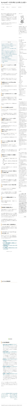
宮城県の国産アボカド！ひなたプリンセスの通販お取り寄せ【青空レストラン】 (23, 113)
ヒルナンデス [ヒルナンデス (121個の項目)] (22, 201)
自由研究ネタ (21, 94)
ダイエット (2, 9)
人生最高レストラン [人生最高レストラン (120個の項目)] (22, 205)
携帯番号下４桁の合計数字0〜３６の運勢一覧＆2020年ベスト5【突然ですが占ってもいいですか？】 (13, 396)
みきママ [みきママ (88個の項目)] (22, 197)
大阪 (20, 77)
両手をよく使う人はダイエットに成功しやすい (9, 50)
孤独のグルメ (21, 47)
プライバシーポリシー (22, 95)
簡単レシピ (8, 7)
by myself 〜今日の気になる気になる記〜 (14, 2)
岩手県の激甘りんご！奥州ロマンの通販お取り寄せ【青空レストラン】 (23, 117)
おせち (20, 83)
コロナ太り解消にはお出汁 (6, 47)
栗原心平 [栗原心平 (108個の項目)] (22, 209)
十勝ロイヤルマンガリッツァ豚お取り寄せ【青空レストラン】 (23, 144)
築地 (20, 67)
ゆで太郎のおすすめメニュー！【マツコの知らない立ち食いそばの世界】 (23, 179)
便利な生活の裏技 (21, 89)
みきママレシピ (21, 61)
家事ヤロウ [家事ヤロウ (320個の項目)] (23, 207)
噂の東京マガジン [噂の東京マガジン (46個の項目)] (23, 206)
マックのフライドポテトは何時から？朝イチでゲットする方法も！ (23, 182)
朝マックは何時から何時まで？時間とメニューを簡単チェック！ (23, 153)
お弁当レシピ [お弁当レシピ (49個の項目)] (21, 195)
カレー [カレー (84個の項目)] (25, 197)
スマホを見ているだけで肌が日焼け (7, 55)
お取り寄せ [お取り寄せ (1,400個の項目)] (22, 194)
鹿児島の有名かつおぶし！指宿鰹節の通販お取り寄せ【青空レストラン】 (23, 140)
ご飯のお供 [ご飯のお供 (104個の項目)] (21, 196)
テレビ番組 (2, 7)
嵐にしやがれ (21, 43)
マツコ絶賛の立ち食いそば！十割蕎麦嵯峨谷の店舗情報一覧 (23, 164)
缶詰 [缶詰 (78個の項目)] (21, 212)
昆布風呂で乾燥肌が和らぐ (6, 57)
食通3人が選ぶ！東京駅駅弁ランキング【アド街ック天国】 (23, 186)
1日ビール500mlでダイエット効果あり (7, 46)
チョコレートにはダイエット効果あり (7, 43)
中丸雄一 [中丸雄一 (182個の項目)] (24, 205)
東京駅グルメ (21, 65)
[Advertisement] (9, 33)
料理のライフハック (22, 90)
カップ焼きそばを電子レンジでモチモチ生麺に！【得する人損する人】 (23, 175)
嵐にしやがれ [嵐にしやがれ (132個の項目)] (23, 208)
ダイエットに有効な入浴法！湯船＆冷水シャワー (9, 51)
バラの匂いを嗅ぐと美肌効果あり (7, 58)
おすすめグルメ (14, 7)
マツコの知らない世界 (22, 42)
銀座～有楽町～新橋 (22, 66)
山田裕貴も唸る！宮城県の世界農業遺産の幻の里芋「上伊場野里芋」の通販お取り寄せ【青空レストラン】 (23, 126)
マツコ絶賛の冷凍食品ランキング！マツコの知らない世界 (23, 157)
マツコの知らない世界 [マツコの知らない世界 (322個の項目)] (23, 203)
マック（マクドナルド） (22, 88)
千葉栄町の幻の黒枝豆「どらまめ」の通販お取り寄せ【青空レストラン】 (23, 121)
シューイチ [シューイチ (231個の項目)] (22, 199)
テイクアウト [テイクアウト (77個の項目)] (24, 200)
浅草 (20, 75)
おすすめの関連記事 (5, 61)
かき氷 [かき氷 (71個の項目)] (24, 195)
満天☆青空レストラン (22, 44)
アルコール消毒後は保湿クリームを (7, 56)
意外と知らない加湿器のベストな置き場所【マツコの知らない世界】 (23, 161)
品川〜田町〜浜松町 (22, 70)
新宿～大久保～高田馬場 (23, 72)
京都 (20, 78)
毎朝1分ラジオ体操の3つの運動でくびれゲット (9, 53)
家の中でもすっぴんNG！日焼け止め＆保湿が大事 (9, 54)
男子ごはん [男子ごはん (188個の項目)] (24, 211)
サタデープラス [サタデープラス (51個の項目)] (24, 198)
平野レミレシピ (21, 58)
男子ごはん (21, 56)
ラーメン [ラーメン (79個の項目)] (23, 204)
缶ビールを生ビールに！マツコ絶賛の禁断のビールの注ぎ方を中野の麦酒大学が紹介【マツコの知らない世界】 (23, 104)
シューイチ (21, 48)
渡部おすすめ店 (21, 64)
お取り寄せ (19, 7)
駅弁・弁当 (21, 81)
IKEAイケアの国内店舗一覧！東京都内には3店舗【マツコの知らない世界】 (23, 168)
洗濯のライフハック (22, 93)
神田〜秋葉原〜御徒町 (22, 73)
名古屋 (20, 79)
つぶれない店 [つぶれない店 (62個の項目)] (23, 197)
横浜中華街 (21, 76)
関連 (3, 62)
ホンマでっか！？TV (11, 382)
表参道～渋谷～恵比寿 (22, 71)
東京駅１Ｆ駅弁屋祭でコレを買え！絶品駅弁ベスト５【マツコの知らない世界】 (23, 172)
